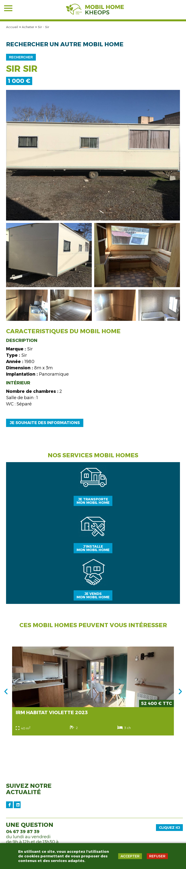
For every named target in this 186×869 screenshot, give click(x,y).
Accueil (12, 27)
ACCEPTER (130, 856)
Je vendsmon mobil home (93, 595)
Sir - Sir (43, 27)
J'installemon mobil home (93, 548)
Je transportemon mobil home (93, 501)
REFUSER (157, 856)
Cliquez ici (169, 827)
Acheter (28, 27)
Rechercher (21, 57)
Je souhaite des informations (45, 422)
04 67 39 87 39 (22, 831)
